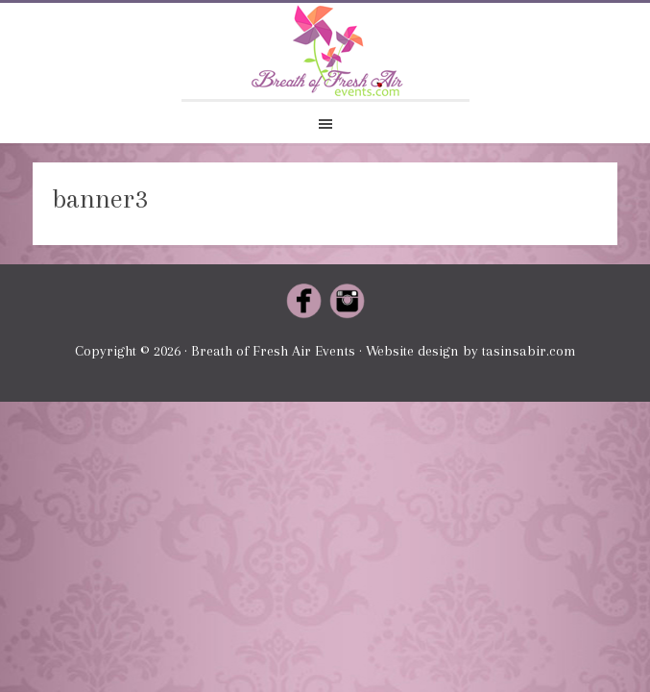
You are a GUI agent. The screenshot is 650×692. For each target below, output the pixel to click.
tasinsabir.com (529, 350)
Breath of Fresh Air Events (325, 51)
